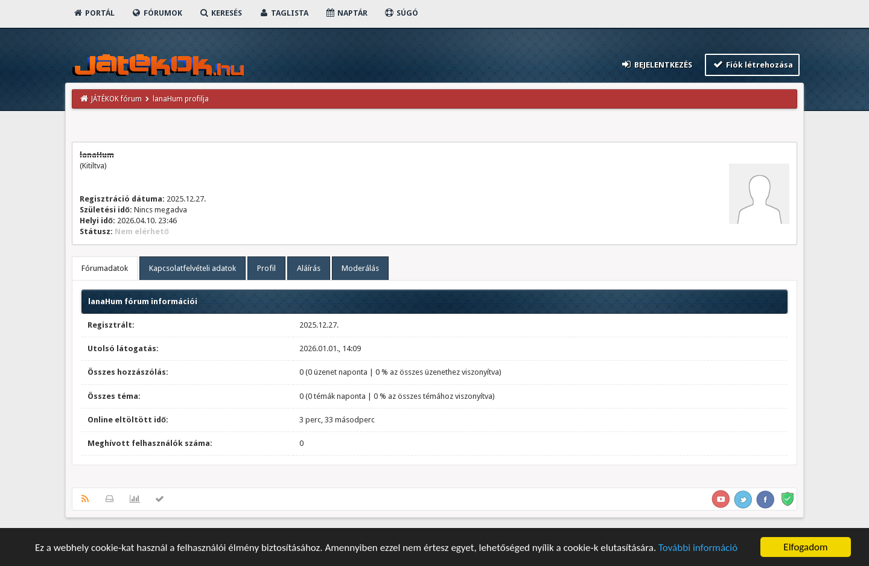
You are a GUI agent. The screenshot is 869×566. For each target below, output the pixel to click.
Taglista (283, 12)
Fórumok (156, 12)
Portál (93, 12)
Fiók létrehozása (752, 64)
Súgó (401, 12)
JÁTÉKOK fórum (116, 99)
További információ (697, 551)
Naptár (346, 12)
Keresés (220, 12)
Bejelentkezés (656, 64)
